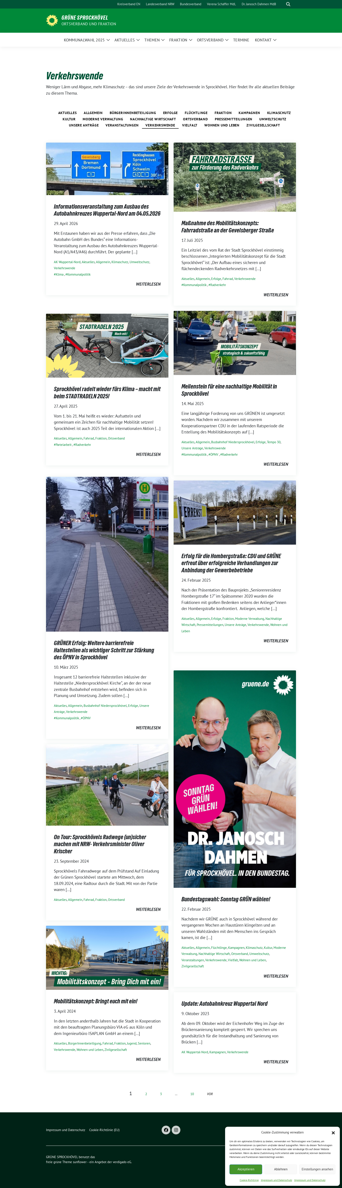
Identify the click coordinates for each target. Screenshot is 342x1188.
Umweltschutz (272, 119)
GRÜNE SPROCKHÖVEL (85, 17)
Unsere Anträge (84, 125)
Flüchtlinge (196, 113)
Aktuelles (67, 113)
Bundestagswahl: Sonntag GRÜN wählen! (225, 899)
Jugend (132, 1043)
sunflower (80, 1162)
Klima (59, 274)
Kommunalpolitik (79, 274)
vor (210, 1094)
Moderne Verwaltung (103, 119)
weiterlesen (148, 284)
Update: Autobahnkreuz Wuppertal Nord (224, 1003)
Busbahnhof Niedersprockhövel (232, 442)
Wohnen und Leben (221, 125)
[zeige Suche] (288, 4)
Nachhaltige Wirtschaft (153, 119)
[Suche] (282, 4)
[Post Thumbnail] (107, 168)
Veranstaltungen (122, 125)
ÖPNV (214, 454)
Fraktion (223, 113)
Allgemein (93, 113)
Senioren (144, 1043)
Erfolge (170, 113)
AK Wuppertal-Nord (67, 262)
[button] (333, 1132)
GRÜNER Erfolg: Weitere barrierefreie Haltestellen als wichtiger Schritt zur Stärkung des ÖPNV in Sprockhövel (104, 650)
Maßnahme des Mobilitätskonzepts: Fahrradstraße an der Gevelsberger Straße (227, 227)
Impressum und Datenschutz (276, 1180)
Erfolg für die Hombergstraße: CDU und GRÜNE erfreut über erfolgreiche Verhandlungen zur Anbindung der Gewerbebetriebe (231, 563)
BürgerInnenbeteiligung (133, 113)
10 (192, 1094)
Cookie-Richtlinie (249, 1180)
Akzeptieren (246, 1169)
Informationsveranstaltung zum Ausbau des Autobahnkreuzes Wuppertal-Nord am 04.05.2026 (107, 210)
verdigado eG (122, 1162)
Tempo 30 (273, 442)
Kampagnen (249, 113)
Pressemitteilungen (233, 119)
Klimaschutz (279, 113)
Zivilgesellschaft (263, 125)
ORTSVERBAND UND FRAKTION (89, 23)
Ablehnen (280, 1169)
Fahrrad (227, 279)
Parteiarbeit (64, 445)
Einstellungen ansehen (317, 1169)
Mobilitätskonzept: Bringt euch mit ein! (95, 1001)
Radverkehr (218, 285)
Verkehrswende (160, 125)
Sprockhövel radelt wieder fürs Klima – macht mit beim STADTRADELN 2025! (107, 392)
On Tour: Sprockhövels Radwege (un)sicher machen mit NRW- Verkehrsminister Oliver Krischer (100, 844)
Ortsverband (195, 119)
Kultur (69, 119)
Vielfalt (189, 125)
